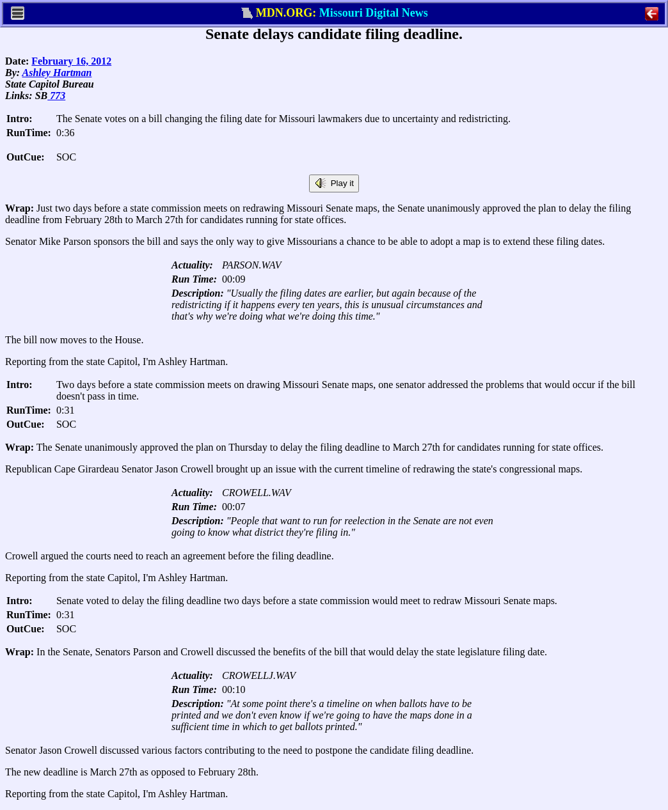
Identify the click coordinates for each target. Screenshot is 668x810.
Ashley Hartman (57, 72)
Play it (334, 183)
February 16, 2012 (71, 61)
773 (56, 95)
